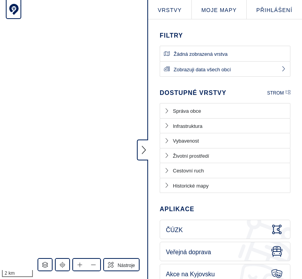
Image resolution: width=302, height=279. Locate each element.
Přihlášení (274, 10)
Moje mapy (219, 10)
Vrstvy (170, 10)
